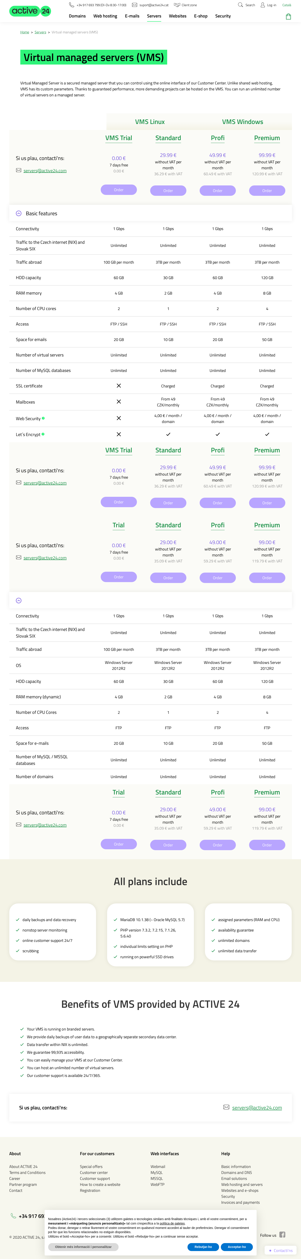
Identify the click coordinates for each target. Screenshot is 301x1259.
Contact (15, 1190)
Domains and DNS (236, 1172)
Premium (267, 138)
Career (14, 1178)
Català (286, 5)
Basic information (236, 1166)
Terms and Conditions (27, 1172)
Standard (168, 138)
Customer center (94, 1172)
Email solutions (234, 1178)
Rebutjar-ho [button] (203, 1247)
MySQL (157, 1172)
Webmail (158, 1166)
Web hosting (105, 15)
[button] (30, 11)
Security (223, 15)
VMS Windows (242, 121)
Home (24, 32)
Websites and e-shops (239, 1190)
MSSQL (157, 1178)
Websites (177, 15)
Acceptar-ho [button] (237, 1247)
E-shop (201, 15)
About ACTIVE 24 (23, 1166)
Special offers (91, 1166)
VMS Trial (118, 138)
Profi (218, 138)
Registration (90, 1190)
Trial (119, 525)
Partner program (23, 1184)
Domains (77, 15)
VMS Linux (150, 121)
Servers (154, 15)
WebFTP (158, 1184)
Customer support (95, 1178)
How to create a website (100, 1184)
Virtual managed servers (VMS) (75, 32)
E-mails (132, 15)
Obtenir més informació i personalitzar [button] (83, 1247)
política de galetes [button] (172, 1223)
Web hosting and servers (242, 1184)
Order (118, 190)
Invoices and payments (240, 1202)
